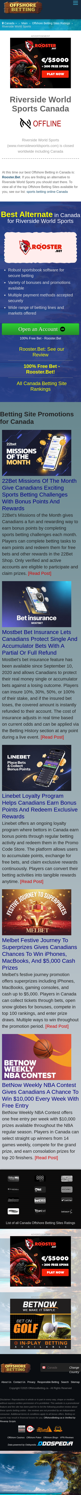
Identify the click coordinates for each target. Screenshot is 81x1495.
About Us (6, 1382)
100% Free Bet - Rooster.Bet (42, 338)
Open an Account (40, 329)
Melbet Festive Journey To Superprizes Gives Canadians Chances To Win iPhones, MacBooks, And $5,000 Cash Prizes (39, 954)
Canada (9, 23)
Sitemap (75, 1382)
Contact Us (19, 1382)
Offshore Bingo (50, 1437)
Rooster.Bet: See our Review (41, 353)
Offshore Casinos (16, 1437)
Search (65, 1382)
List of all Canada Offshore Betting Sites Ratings (40, 1223)
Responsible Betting (48, 1382)
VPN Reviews (67, 1437)
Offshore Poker (34, 1437)
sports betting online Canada (47, 191)
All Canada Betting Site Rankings (42, 388)
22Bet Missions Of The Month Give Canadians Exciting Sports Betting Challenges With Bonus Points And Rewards (39, 494)
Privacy (31, 1382)
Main (24, 23)
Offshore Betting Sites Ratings (51, 23)
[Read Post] (39, 573)
